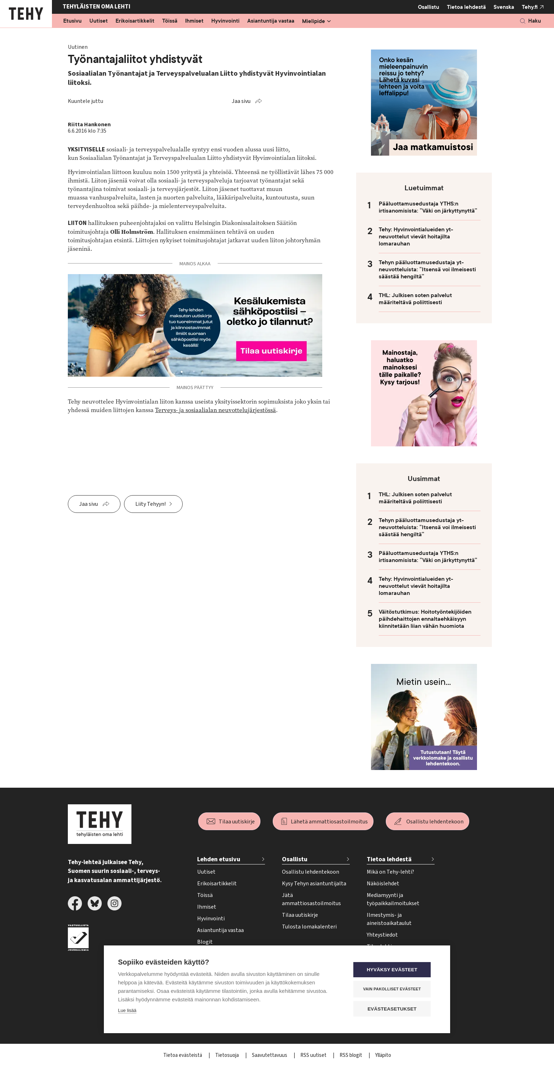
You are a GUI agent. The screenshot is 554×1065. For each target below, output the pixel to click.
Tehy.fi (530, 7)
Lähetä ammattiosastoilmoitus (329, 822)
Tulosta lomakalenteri (309, 927)
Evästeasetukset (393, 1009)
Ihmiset (194, 21)
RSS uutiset (314, 1055)
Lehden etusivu (218, 859)
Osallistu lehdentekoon (435, 822)
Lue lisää (127, 1010)
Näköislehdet (383, 883)
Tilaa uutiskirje (237, 822)
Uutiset (98, 21)
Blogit (205, 942)
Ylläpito (383, 1055)
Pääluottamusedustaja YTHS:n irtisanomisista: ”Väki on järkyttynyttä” (428, 207)
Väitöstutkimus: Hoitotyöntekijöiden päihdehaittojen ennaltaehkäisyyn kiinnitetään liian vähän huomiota (425, 619)
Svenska (504, 7)
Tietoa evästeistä (183, 1055)
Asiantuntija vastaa (270, 21)
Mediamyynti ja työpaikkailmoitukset (393, 899)
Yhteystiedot (382, 935)
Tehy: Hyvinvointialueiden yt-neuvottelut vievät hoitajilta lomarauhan (416, 236)
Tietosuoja (227, 1055)
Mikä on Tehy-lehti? (390, 872)
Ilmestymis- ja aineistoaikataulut (389, 919)
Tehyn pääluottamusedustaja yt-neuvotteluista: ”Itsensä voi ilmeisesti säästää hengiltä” (427, 269)
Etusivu (72, 21)
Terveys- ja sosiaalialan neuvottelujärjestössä (215, 410)
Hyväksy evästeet (393, 970)
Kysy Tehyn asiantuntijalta (314, 883)
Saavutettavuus (270, 1055)
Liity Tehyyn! (150, 504)
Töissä (169, 21)
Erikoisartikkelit (135, 21)
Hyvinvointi (225, 21)
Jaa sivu (241, 101)
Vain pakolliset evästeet (393, 989)
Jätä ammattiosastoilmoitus (311, 899)
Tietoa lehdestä (466, 7)
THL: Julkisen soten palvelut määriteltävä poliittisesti (415, 299)
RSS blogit (351, 1055)
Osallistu (428, 7)
